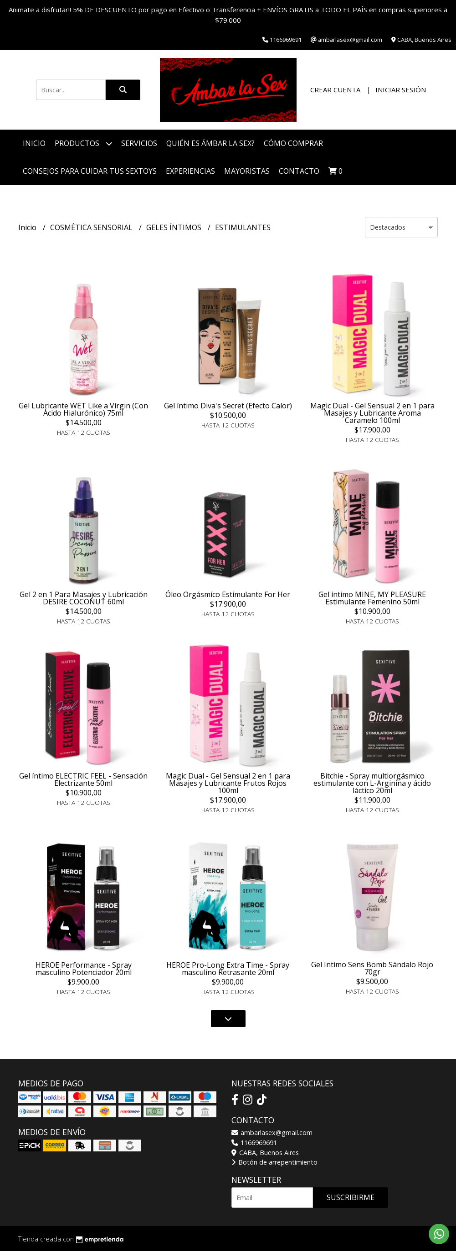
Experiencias (190, 171)
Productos (83, 143)
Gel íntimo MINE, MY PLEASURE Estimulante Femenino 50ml (372, 598)
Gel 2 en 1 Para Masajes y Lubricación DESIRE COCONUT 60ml (84, 598)
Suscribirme (350, 1197)
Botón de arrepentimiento (274, 1162)
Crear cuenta (335, 89)
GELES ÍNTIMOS (174, 227)
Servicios (139, 143)
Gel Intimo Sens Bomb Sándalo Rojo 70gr (372, 968)
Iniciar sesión (400, 89)
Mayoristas (247, 171)
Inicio (34, 143)
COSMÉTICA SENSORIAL (92, 227)
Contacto (299, 171)
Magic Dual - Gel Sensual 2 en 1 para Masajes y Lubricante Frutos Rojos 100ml (228, 783)
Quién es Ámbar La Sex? (210, 143)
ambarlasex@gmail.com (272, 1132)
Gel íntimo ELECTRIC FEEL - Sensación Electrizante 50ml (83, 779)
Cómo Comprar (293, 143)
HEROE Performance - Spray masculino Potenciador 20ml (84, 968)
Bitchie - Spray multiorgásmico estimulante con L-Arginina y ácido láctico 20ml (372, 783)
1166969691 (254, 1142)
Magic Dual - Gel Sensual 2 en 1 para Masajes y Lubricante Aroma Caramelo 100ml (372, 413)
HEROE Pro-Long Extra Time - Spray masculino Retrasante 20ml (227, 968)
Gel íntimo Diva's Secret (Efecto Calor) (228, 406)
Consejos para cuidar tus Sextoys (90, 171)
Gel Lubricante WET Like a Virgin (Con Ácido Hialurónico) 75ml (83, 409)
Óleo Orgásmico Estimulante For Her (227, 594)
